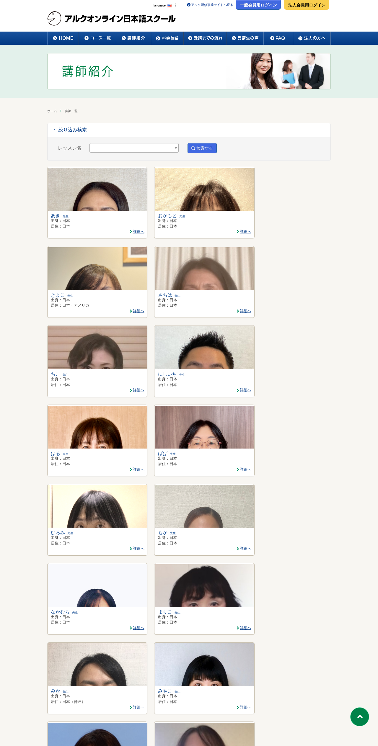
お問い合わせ (273, 730)
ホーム (52, 111)
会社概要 (158, 730)
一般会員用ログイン (258, 5)
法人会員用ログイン (306, 5)
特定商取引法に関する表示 (115, 730)
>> (221, 651)
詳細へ (83, 230)
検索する (202, 148)
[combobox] (134, 148)
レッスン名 (70, 147)
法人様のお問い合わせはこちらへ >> (189, 691)
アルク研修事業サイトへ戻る (212, 4)
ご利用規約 (188, 730)
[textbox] (93, 148)
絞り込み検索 (72, 129)
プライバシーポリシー (230, 730)
